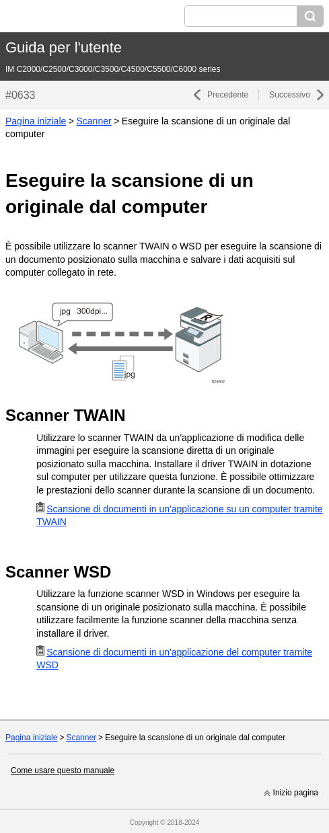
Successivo (289, 95)
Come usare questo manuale (62, 770)
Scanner (93, 121)
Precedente (227, 95)
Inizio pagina (295, 792)
